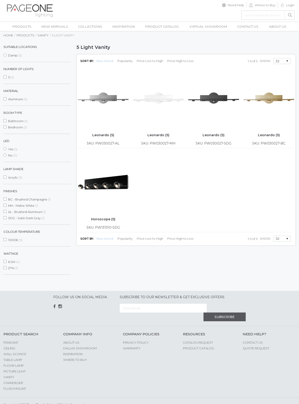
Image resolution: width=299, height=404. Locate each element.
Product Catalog (198, 339)
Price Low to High (150, 61)
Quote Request (256, 339)
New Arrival (104, 61)
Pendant (10, 334)
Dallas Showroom (80, 339)
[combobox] (267, 15)
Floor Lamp (13, 357)
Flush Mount (14, 380)
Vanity (43, 35)
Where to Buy (265, 5)
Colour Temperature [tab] (21, 231)
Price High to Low (180, 61)
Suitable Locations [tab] (20, 47)
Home (8, 35)
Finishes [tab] (10, 191)
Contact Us (253, 334)
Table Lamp (12, 351)
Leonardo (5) (103, 135)
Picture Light (14, 362)
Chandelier (13, 374)
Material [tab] (10, 91)
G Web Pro (287, 396)
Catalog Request (198, 334)
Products (25, 35)
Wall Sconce (14, 345)
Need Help (236, 5)
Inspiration (73, 345)
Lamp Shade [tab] (13, 169)
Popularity (125, 61)
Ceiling (9, 339)
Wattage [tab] (10, 253)
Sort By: (87, 61)
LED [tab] (6, 141)
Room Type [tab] (12, 113)
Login (290, 5)
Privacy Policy (136, 334)
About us (71, 334)
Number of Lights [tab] (18, 69)
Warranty (132, 339)
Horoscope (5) (103, 219)
